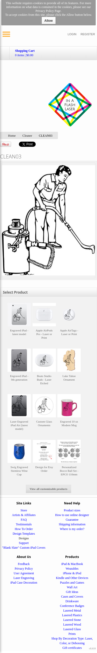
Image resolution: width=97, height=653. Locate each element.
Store (23, 510)
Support (24, 543)
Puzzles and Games (72, 582)
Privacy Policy (24, 568)
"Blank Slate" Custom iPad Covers (23, 547)
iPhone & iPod (72, 573)
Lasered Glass (72, 629)
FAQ (24, 519)
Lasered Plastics (72, 615)
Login (72, 34)
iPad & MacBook (72, 564)
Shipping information (72, 524)
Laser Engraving (23, 578)
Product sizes (72, 510)
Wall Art (72, 587)
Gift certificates (72, 648)
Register (87, 34)
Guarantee (72, 519)
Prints (72, 634)
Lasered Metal (72, 610)
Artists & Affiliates (24, 515)
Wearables (72, 568)
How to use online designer (72, 515)
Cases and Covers (72, 596)
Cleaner (27, 135)
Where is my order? (72, 529)
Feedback (24, 564)
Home (12, 135)
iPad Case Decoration (23, 582)
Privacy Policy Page (48, 11)
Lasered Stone (72, 620)
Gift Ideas (72, 592)
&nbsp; (19, 323)
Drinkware (72, 601)
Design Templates (24, 533)
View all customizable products (49, 488)
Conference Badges (72, 606)
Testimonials (24, 524)
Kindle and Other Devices (72, 578)
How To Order (24, 529)
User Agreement (24, 573)
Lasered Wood (72, 624)
